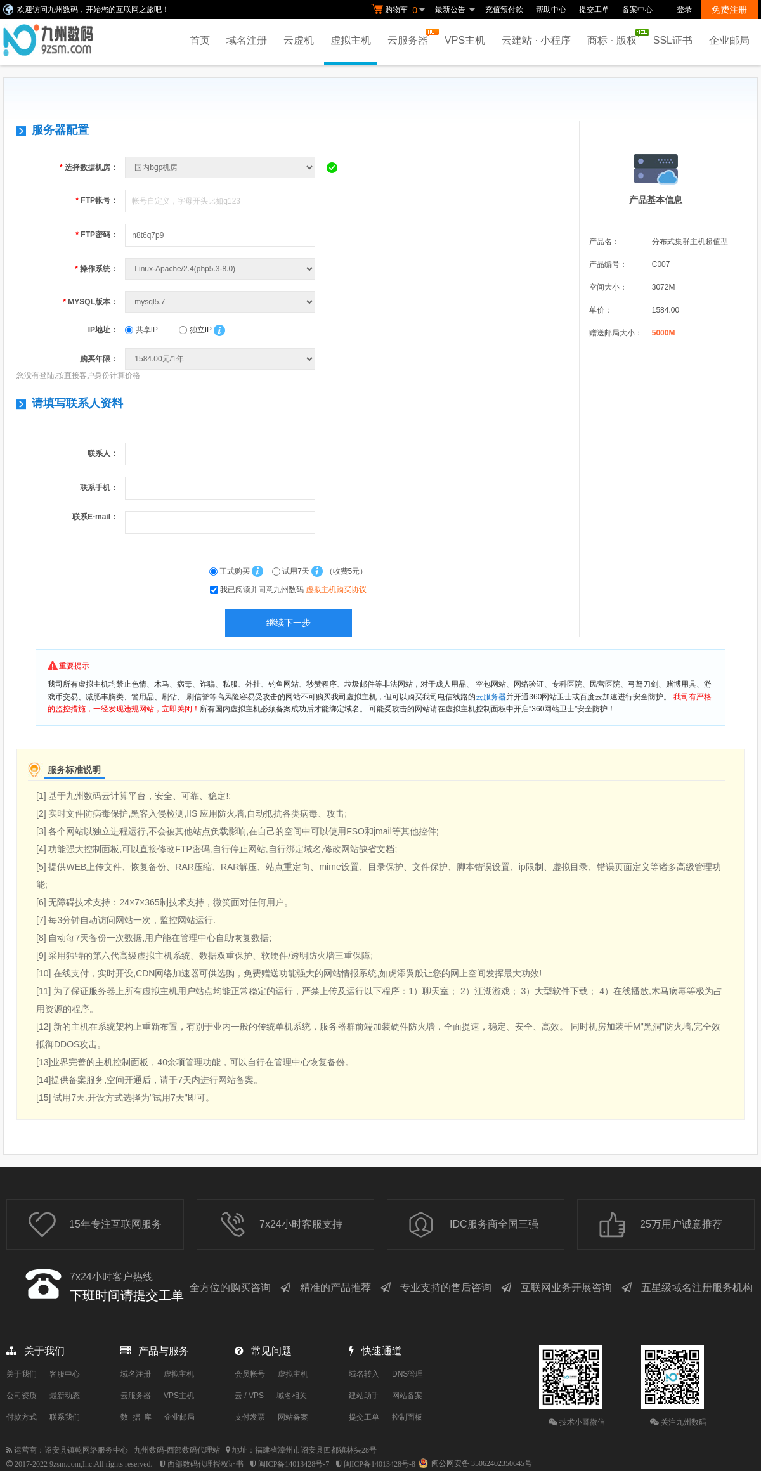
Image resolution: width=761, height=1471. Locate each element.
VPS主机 (465, 40)
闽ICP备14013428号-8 (379, 1464)
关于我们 (21, 1374)
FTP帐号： (96, 200)
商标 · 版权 (614, 37)
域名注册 (246, 40)
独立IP (195, 329)
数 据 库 (136, 1417)
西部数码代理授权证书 (205, 1464)
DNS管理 (407, 1374)
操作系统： (96, 268)
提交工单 (594, 9)
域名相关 (291, 1395)
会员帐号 (250, 1374)
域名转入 (364, 1374)
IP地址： (103, 329)
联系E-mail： (95, 516)
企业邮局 (729, 40)
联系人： (103, 453)
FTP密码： (96, 234)
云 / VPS (249, 1395)
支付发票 (250, 1417)
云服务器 (410, 37)
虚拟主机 (350, 40)
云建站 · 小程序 (536, 40)
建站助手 (364, 1395)
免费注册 (729, 9)
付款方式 (21, 1417)
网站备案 (293, 1417)
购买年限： (99, 358)
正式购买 (230, 571)
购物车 (399, 10)
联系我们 (64, 1417)
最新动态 (64, 1395)
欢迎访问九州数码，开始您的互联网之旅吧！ (93, 9)
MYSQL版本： (90, 301)
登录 (684, 9)
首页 (200, 40)
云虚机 (298, 40)
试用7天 (291, 571)
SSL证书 (673, 40)
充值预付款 (504, 9)
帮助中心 (551, 9)
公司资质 (21, 1395)
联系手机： (99, 487)
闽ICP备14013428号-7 (294, 1464)
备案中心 (637, 9)
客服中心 (64, 1374)
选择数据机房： (89, 167)
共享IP (141, 329)
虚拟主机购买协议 (336, 589)
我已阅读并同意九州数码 (293, 589)
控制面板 (407, 1417)
